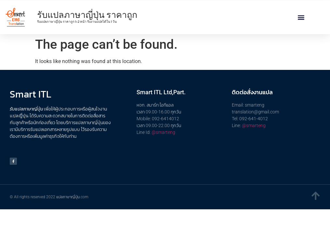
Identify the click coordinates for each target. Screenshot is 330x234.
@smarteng (163, 132)
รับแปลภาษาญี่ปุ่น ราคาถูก (87, 14)
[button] (301, 17)
